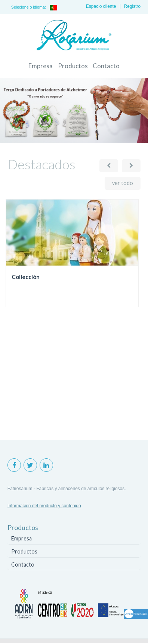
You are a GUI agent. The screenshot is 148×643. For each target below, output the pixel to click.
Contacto (106, 66)
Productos (73, 66)
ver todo (122, 183)
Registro (132, 6)
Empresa (40, 66)
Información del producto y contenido (44, 505)
